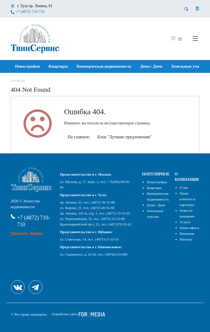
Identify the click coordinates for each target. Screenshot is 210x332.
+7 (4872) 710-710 (30, 12)
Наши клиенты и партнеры (187, 199)
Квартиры (58, 66)
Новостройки (27, 66)
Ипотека (186, 239)
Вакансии (187, 233)
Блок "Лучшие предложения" (125, 136)
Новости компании (187, 213)
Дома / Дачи (151, 66)
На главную (79, 136)
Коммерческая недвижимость (104, 66)
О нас (184, 187)
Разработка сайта (78, 314)
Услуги (185, 222)
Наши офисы (189, 228)
